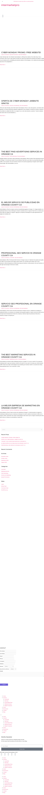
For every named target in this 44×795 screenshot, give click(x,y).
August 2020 (4, 462)
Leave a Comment (5, 54)
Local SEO (12, 257)
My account (5, 708)
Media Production (8, 705)
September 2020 (4, 460)
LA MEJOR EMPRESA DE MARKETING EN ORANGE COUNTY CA (20, 406)
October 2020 (4, 458)
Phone (1, 658)
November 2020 (4, 456)
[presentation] (9, 679)
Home (4, 696)
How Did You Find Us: (4, 669)
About (4, 707)
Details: (1, 671)
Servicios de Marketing (14, 105)
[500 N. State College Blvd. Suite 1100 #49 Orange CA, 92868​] (22, 642)
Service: (1, 666)
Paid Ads (6, 700)
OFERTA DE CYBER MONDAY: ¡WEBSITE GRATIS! (12, 439)
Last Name (2, 653)
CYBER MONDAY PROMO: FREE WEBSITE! (21, 52)
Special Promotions (14, 54)
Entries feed (3, 486)
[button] (22, 715)
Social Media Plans (8, 702)
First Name (2, 651)
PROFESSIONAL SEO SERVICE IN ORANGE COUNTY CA (13, 445)
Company (2, 661)
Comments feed (4, 488)
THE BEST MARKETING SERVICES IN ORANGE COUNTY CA (18, 355)
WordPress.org (4, 490)
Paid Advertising (13, 156)
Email (1, 656)
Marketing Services (14, 359)
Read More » (2, 64)
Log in (2, 484)
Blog (4, 712)
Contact (5, 710)
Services (5, 697)
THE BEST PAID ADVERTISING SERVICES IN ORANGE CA (13, 441)
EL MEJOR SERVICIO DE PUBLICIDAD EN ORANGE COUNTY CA (20, 203)
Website (1, 663)
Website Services (8, 704)
